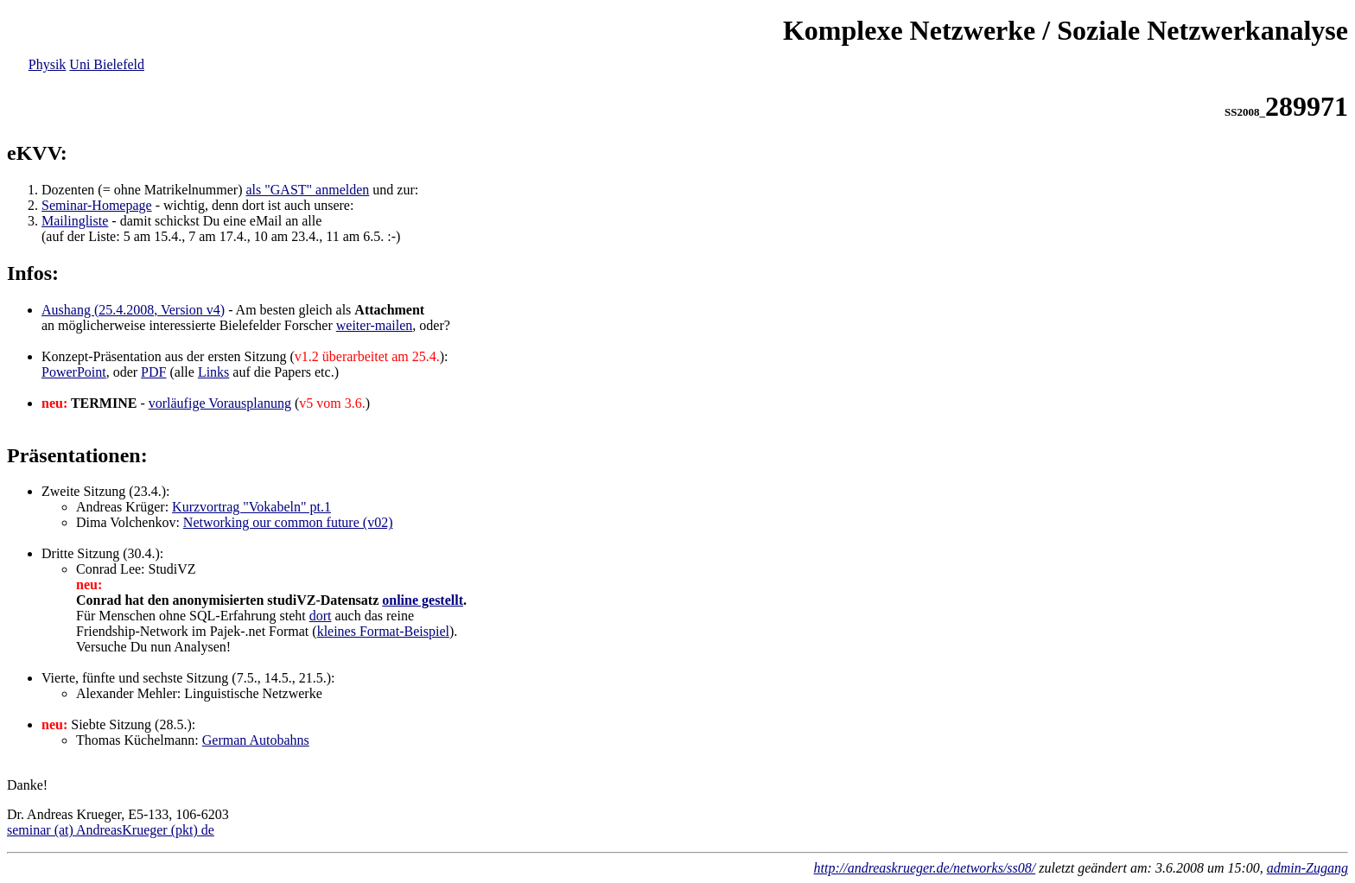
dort (320, 615)
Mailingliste (74, 220)
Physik (48, 64)
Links (213, 372)
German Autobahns (255, 740)
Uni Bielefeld (106, 64)
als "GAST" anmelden (308, 189)
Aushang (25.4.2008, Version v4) (133, 309)
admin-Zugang (1307, 868)
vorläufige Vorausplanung (220, 403)
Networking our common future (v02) (288, 522)
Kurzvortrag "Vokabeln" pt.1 (251, 506)
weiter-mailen (374, 325)
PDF (153, 372)
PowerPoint (73, 372)
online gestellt (422, 600)
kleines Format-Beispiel (383, 631)
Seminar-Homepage (96, 205)
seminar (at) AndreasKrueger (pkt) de (110, 830)
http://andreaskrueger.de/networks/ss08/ (925, 868)
